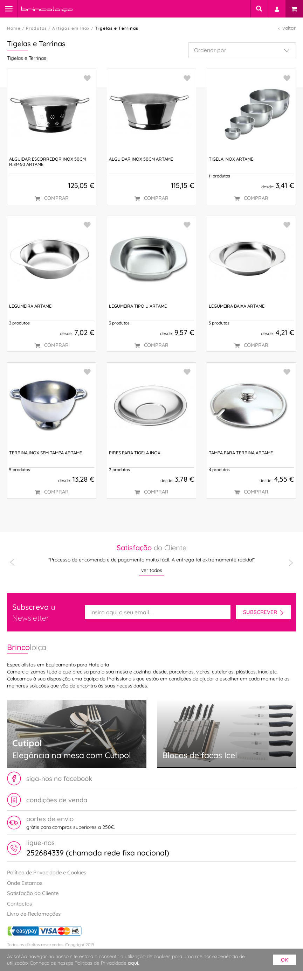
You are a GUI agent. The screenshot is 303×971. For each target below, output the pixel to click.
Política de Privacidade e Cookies (46, 872)
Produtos (36, 28)
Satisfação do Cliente (32, 893)
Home (14, 28)
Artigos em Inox (71, 28)
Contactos (19, 903)
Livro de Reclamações (34, 913)
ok (284, 960)
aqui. (133, 963)
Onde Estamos (24, 883)
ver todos (151, 570)
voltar (289, 28)
